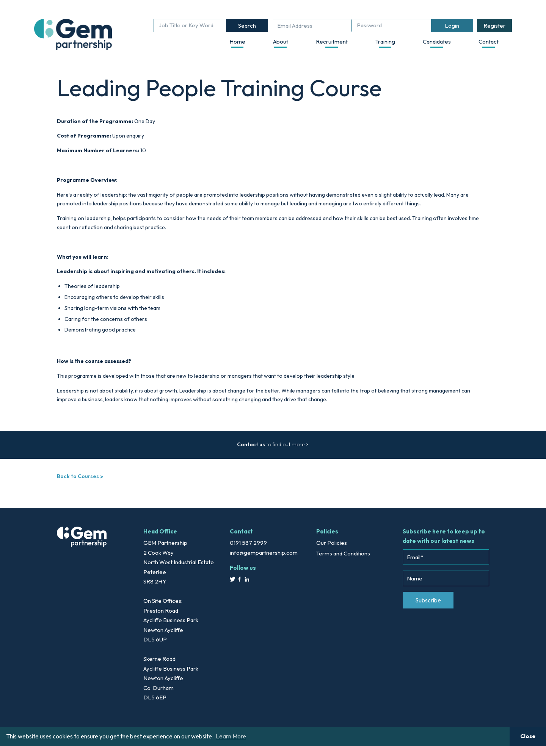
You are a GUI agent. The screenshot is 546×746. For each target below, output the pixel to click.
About (280, 41)
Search (247, 25)
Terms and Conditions (343, 553)
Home (237, 41)
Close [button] (527, 736)
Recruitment (332, 41)
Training (385, 41)
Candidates (437, 41)
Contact (489, 41)
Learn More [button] (231, 736)
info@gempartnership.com (264, 552)
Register (494, 25)
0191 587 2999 (248, 542)
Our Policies (331, 542)
